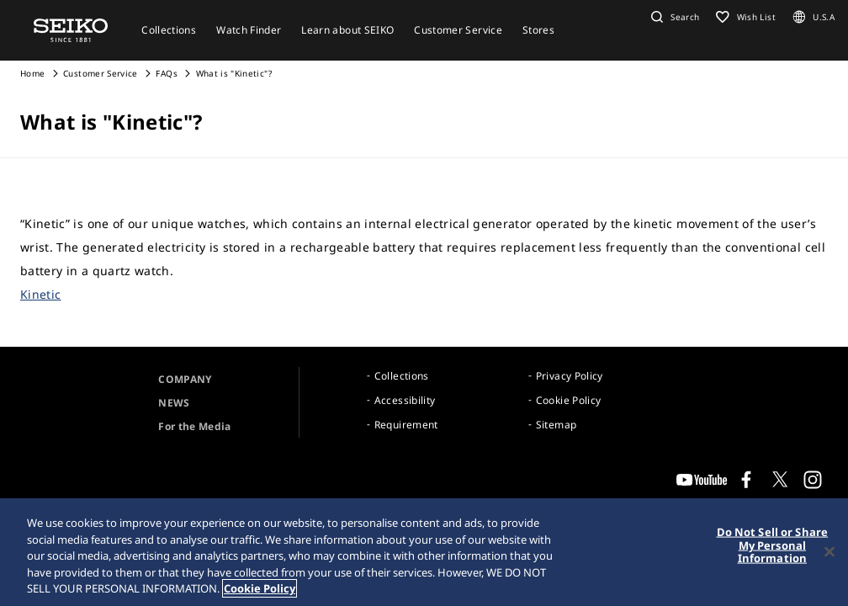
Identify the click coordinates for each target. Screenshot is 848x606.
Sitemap (556, 424)
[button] (673, 17)
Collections (401, 376)
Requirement (406, 424)
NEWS (173, 403)
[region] (424, 552)
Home (32, 73)
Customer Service (100, 73)
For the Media (194, 426)
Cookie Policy (569, 400)
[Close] (829, 552)
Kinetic (40, 294)
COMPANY (184, 379)
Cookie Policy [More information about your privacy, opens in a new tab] (259, 588)
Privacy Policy (569, 376)
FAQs (166, 73)
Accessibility (405, 400)
